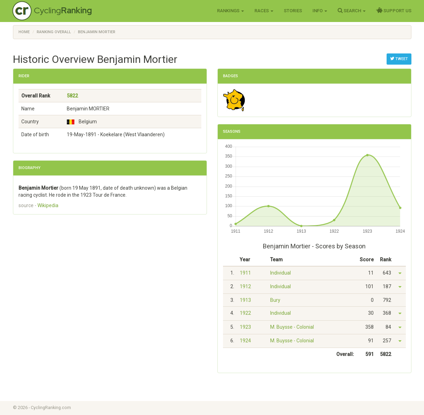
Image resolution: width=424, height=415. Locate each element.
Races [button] (263, 10)
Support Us (393, 10)
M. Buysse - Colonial (292, 327)
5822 (72, 96)
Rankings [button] (230, 10)
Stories (293, 10)
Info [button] (319, 10)
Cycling (63, 10)
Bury (275, 300)
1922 (245, 313)
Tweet (399, 58)
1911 (245, 273)
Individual (280, 273)
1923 (245, 327)
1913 (245, 300)
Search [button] (352, 10)
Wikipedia (47, 205)
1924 (245, 340)
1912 (245, 286)
